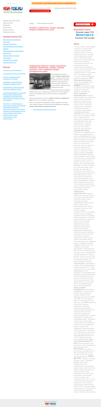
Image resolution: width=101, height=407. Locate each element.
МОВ (85, 298)
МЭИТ (80, 304)
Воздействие (77, 91)
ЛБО (78, 250)
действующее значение (88, 119)
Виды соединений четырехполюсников (84, 86)
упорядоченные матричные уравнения (84, 381)
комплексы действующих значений (83, 239)
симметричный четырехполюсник (81, 363)
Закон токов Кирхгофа (82, 167)
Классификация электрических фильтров (84, 216)
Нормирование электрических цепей (84, 323)
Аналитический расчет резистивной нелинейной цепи (84, 60)
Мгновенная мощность (89, 265)
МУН (86, 302)
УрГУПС (81, 386)
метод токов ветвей (85, 285)
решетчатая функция (82, 356)
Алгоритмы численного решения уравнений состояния (82, 51)
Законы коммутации (88, 171)
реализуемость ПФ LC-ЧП (81, 354)
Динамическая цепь (79, 123)
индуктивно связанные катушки (85, 197)
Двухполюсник (78, 119)
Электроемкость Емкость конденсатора (14, 73)
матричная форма (79, 263)
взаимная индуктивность (82, 84)
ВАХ (91, 78)
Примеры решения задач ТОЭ (40, 8)
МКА (75, 298)
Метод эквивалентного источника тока (82, 295)
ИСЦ (90, 208)
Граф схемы (81, 115)
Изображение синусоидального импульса (82, 188)
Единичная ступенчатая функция (83, 155)
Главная (31, 23)
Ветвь (91, 82)
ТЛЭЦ (86, 379)
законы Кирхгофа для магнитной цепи (82, 170)
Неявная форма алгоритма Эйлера (83, 321)
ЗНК (94, 173)
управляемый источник (80, 382)
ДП (79, 143)
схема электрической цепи (84, 370)
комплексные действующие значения (84, 233)
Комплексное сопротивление (83, 230)
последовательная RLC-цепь (83, 342)
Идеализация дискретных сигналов (83, 174)
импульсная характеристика (80, 192)
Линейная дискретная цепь (81, 254)
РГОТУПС (79, 349)
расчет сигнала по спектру (80, 347)
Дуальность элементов (80, 152)
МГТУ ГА (88, 267)
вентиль (76, 82)
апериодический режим (80, 72)
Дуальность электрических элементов (83, 151)
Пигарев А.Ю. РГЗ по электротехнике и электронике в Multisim (13, 46)
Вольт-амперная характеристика (80, 94)
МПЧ (78, 302)
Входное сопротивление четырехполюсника (83, 105)
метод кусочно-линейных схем (82, 276)
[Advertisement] (50, 48)
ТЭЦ (93, 379)
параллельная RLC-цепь (87, 334)
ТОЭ (90, 379)
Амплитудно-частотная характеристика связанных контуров (84, 56)
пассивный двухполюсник (82, 335)
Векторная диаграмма (82, 80)
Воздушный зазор (85, 91)
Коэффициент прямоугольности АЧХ (83, 245)
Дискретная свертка (86, 128)
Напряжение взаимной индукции (82, 308)
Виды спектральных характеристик (84, 88)
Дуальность (84, 145)
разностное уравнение (84, 343)
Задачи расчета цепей (84, 162)
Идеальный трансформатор (81, 180)
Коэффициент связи (79, 247)
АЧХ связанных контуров (84, 74)
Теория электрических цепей (40, 11)
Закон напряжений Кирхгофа (87, 163)
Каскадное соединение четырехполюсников (80, 211)
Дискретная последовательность (82, 124)
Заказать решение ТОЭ (12, 36)
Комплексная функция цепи (81, 228)
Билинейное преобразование (81, 78)
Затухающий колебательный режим (83, 173)
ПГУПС (76, 337)
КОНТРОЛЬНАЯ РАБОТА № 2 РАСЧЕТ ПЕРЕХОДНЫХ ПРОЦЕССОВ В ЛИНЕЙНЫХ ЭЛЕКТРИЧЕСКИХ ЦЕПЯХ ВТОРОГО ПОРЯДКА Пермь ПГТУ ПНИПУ (14, 96)
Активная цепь (78, 48)
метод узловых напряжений (80, 288)
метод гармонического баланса (84, 268)
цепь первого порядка (89, 386)
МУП (91, 302)
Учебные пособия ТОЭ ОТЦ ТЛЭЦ (65, 8)
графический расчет (84, 117)
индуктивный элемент (81, 202)
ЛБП (81, 250)
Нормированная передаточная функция (84, 328)
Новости (6, 67)
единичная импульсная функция (83, 153)
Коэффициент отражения (86, 243)
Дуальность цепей (85, 147)
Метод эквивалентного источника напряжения (82, 294)
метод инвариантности (81, 271)
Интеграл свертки (83, 204)
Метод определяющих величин (82, 280)
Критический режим (88, 248)
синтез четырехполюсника (80, 365)
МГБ (81, 265)
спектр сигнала (88, 368)
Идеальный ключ (87, 176)
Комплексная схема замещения (82, 226)
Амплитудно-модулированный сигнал (83, 53)
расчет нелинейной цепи (89, 345)
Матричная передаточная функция (83, 261)
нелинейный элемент (80, 319)
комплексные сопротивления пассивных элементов (83, 236)
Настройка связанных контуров (82, 310)
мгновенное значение (79, 267)
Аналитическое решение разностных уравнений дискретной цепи (83, 64)
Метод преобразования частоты (84, 281)
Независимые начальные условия (82, 311)
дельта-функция (79, 121)
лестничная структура (89, 250)
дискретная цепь (81, 130)
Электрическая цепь (90, 388)
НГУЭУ (93, 310)
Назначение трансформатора (81, 305)
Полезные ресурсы (9, 32)
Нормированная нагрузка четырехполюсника (84, 325)
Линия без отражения (85, 256)
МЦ (95, 302)
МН (82, 298)
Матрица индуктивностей (84, 260)
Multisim (82, 46)
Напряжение (86, 306)
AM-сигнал (77, 46)
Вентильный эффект (84, 82)
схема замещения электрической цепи (84, 368)
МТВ (82, 302)
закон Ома (77, 165)
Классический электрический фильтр (84, 218)
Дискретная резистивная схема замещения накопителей (82, 126)
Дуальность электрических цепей (82, 149)
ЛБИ (75, 250)
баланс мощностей (88, 76)
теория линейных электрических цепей (83, 376)
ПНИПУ (91, 339)
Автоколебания (90, 46)
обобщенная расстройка (80, 330)
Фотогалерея (7, 27)
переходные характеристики (81, 339)
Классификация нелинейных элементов (44, 109)
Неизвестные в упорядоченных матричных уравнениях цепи (82, 314)
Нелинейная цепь (88, 317)
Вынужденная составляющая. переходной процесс (83, 109)
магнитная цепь (84, 258)
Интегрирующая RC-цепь (80, 206)
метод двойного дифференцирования (84, 270)
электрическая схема (79, 388)
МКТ (79, 298)
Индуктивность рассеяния (80, 201)
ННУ (85, 322)
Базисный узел (78, 76)
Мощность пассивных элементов (82, 300)
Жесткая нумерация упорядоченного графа (84, 159)
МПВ (75, 302)
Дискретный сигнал (79, 132)
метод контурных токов (87, 274)
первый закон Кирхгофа (85, 337)
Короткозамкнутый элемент (81, 241)
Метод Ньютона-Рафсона (86, 278)
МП (93, 300)
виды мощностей (86, 86)
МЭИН (76, 304)
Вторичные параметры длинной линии (83, 96)
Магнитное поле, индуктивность (12, 70)
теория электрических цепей (81, 378)
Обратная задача (82, 332)
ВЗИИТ (77, 85)
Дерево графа (88, 121)
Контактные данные (82, 29)
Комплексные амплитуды (80, 232)
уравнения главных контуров (83, 383)
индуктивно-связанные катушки (82, 199)
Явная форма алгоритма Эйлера (87, 392)
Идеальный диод (78, 176)
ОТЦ (78, 334)
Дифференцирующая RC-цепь (88, 136)
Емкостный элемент (79, 158)
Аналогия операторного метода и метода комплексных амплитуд (85, 69)
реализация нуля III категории (85, 352)
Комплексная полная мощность (82, 225)
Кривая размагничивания (81, 247)
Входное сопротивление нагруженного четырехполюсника (83, 100)
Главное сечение (85, 114)
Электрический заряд (79, 390)
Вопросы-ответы (8, 29)
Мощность (90, 298)
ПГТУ (92, 335)
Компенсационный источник (81, 223)
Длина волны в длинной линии (82, 138)
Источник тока (84, 208)
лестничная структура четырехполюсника (84, 252)
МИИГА (93, 297)
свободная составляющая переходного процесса (84, 359)
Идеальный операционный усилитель (83, 178)
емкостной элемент (90, 156)
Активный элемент (87, 48)
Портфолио (6, 25)
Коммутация (87, 221)
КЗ (85, 212)
